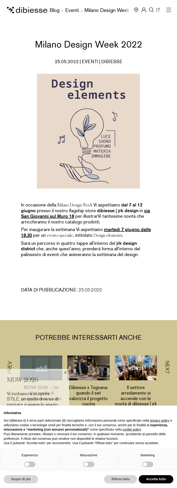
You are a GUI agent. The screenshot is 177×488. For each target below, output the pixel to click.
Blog (54, 10)
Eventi (72, 10)
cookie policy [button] (132, 429)
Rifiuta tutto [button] (121, 479)
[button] (167, 390)
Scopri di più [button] (21, 479)
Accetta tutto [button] (156, 479)
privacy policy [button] (159, 420)
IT (158, 10)
